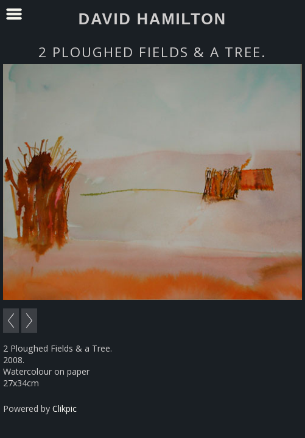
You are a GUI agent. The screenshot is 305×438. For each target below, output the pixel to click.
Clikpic (64, 408)
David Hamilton (152, 18)
